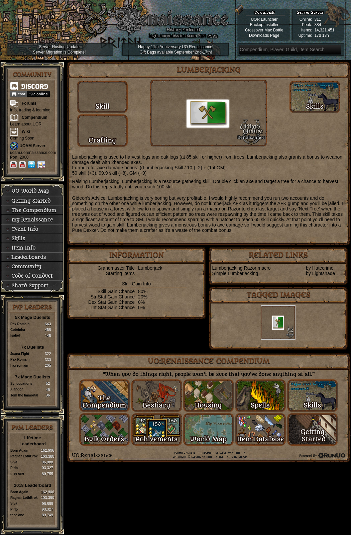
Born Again (19, 450)
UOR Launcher (264, 19)
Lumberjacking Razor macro (241, 268)
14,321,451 (324, 30)
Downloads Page (264, 35)
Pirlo (14, 468)
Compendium (34, 117)
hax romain (19, 365)
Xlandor (16, 389)
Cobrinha (17, 330)
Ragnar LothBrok (24, 456)
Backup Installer (264, 24)
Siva (13, 462)
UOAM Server (32, 146)
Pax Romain (19, 324)
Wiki (26, 131)
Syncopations (21, 383)
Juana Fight (19, 354)
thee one (17, 473)
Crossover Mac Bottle (264, 30)
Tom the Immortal (24, 395)
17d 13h (321, 35)
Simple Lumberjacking (235, 273)
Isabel (15, 335)
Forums (29, 103)
